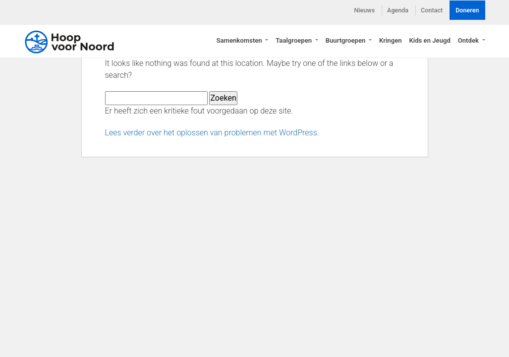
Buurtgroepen (346, 40)
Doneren (467, 10)
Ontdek (469, 40)
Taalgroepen (294, 40)
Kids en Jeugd (429, 40)
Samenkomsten (240, 40)
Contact (432, 10)
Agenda (397, 10)
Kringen (390, 40)
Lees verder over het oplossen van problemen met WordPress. (212, 132)
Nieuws (364, 10)
